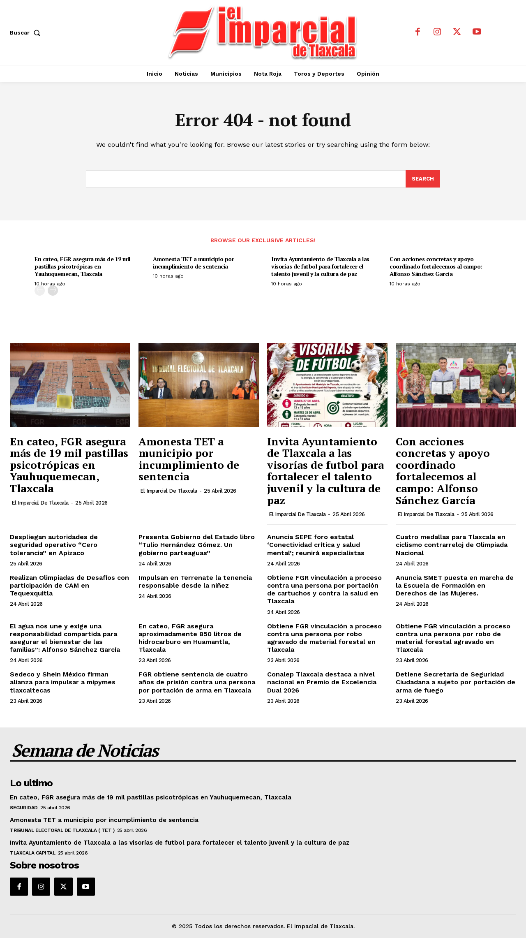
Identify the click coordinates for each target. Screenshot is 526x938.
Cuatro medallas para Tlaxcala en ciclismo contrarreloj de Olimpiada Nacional (452, 544)
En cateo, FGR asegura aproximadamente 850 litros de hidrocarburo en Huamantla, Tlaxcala (190, 638)
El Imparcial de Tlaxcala (40, 503)
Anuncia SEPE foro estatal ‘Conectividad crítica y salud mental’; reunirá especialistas (316, 544)
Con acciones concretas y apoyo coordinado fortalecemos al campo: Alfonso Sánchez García (436, 266)
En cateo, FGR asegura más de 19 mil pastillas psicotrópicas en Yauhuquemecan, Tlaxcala (82, 266)
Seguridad (24, 808)
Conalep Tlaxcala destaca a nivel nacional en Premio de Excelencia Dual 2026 (321, 682)
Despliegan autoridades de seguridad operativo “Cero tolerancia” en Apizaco (54, 544)
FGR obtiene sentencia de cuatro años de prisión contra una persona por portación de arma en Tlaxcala (196, 682)
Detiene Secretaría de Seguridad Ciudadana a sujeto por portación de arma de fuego (455, 682)
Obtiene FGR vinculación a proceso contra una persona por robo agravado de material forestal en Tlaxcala (324, 638)
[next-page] (53, 290)
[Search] (423, 179)
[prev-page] (40, 290)
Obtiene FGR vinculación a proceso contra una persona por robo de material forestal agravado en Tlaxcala (453, 638)
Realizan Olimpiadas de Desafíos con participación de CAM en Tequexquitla (69, 585)
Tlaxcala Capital (32, 853)
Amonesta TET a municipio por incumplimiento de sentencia (193, 262)
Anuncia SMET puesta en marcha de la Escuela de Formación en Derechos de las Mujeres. (455, 585)
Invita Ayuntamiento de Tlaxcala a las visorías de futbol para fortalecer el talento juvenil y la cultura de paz (320, 266)
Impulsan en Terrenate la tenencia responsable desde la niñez (195, 581)
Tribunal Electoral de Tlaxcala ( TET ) (62, 830)
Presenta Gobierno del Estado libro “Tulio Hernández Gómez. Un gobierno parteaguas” (196, 544)
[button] (27, 32)
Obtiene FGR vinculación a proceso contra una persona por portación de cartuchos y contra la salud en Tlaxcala (324, 589)
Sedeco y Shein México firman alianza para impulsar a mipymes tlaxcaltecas (62, 682)
